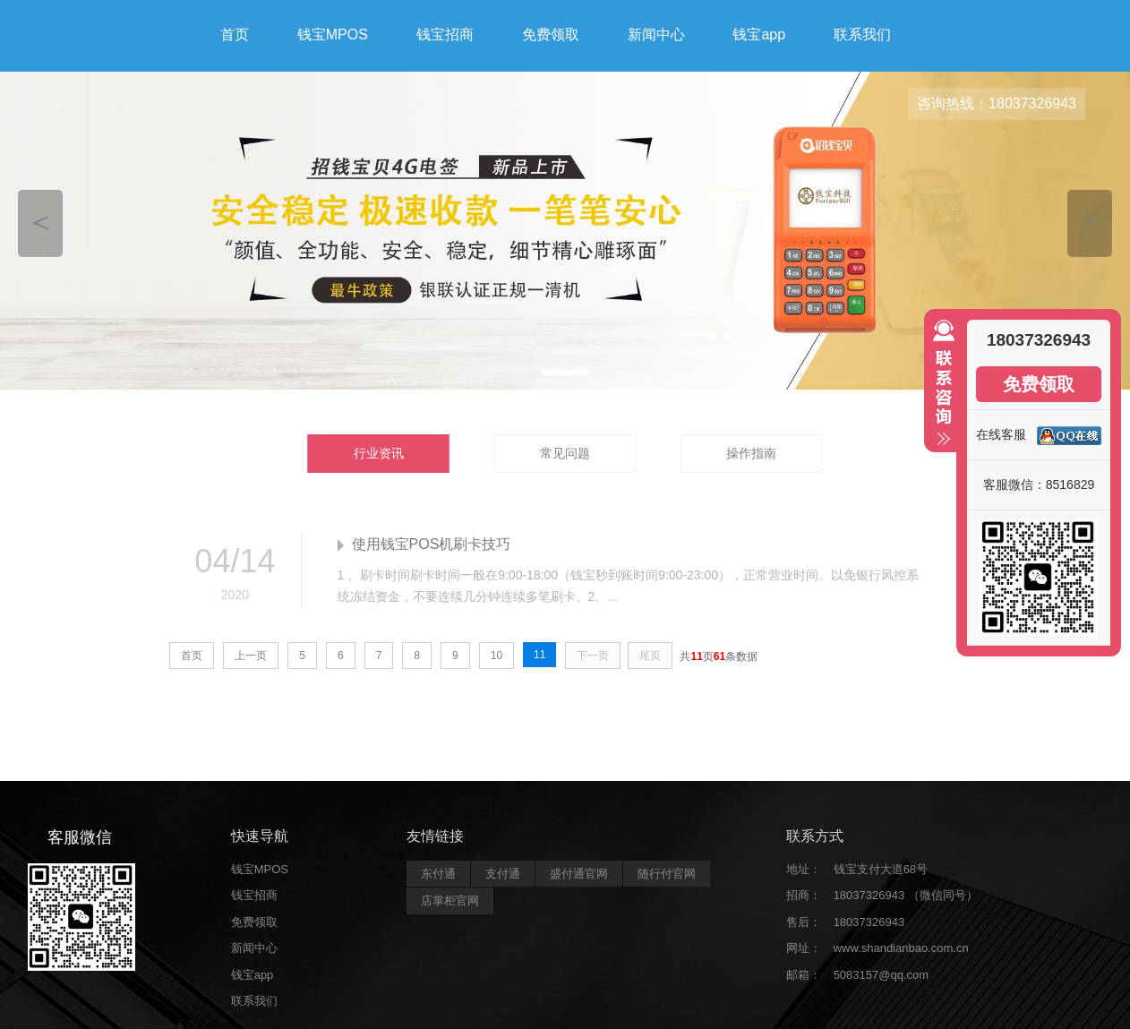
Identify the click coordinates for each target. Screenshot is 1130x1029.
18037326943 (869, 922)
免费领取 (550, 34)
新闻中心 (656, 34)
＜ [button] (40, 220)
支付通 (502, 873)
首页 (234, 34)
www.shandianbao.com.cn (901, 948)
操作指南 (751, 453)
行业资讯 (379, 453)
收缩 (940, 390)
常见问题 (565, 453)
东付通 (438, 873)
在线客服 (1001, 434)
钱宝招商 (445, 34)
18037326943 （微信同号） (906, 895)
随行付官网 (667, 873)
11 (539, 654)
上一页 (251, 655)
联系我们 (862, 34)
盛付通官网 (579, 873)
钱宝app (758, 34)
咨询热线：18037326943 (996, 103)
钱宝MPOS (332, 34)
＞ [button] (1090, 220)
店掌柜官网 (450, 900)
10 (496, 655)
